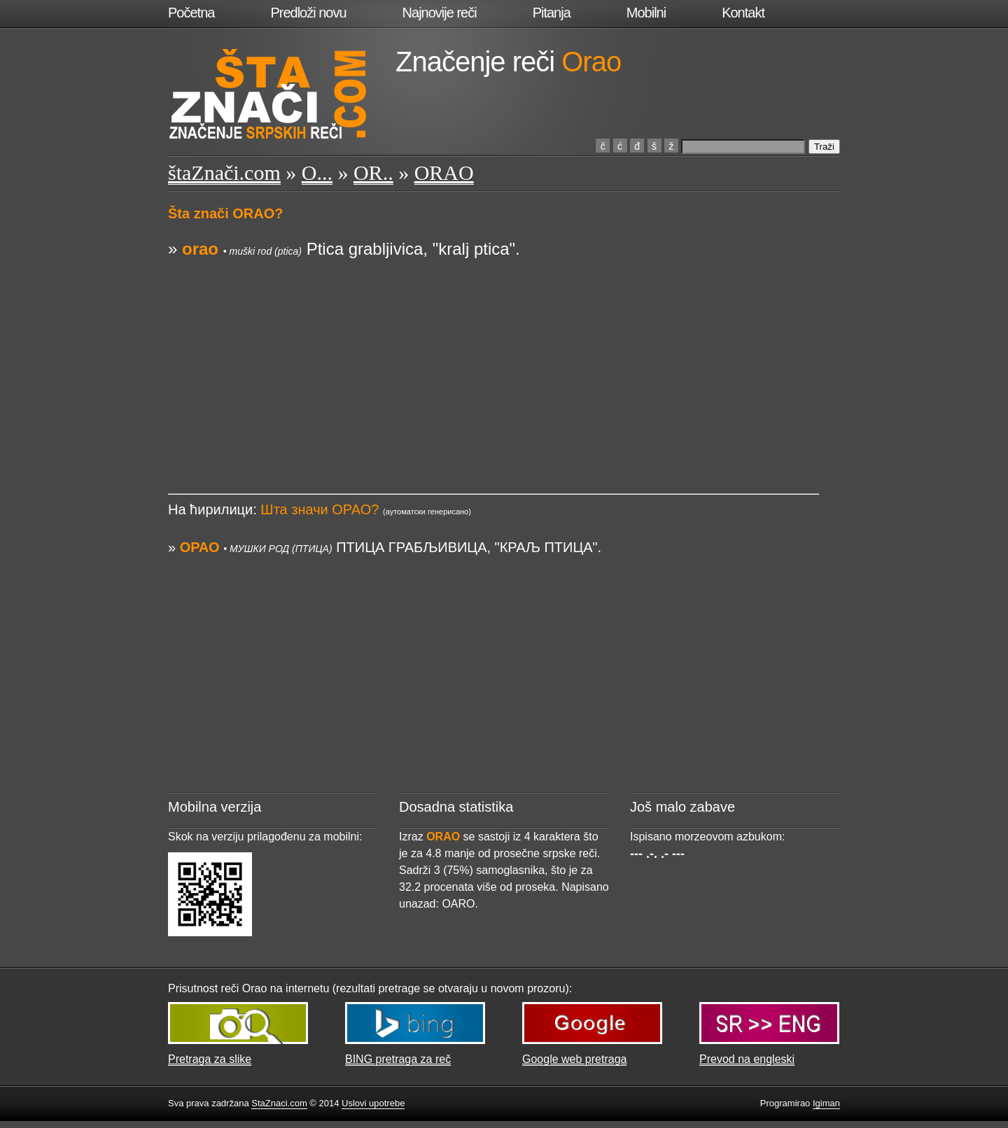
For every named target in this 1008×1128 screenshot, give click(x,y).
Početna (191, 12)
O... (317, 172)
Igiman (826, 1103)
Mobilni (646, 12)
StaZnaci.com (279, 1103)
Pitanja (551, 12)
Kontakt (743, 12)
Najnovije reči (439, 12)
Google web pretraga (574, 1059)
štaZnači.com (224, 172)
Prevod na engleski (746, 1059)
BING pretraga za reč (398, 1059)
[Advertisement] (493, 359)
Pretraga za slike (209, 1059)
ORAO (444, 172)
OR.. (373, 172)
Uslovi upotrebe (373, 1103)
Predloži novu (308, 12)
